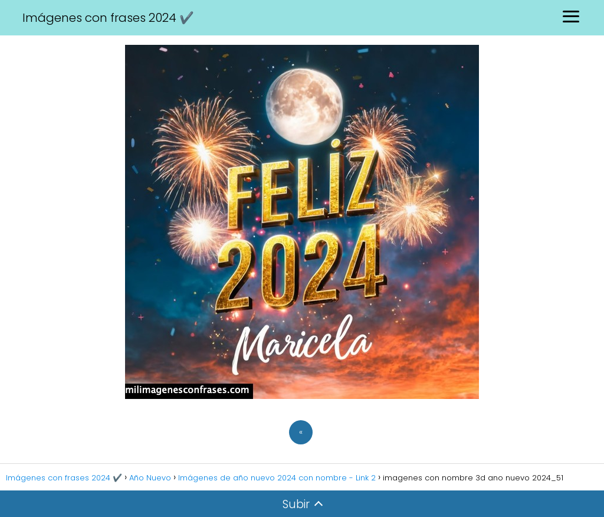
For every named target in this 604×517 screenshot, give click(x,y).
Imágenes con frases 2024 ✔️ (108, 17)
